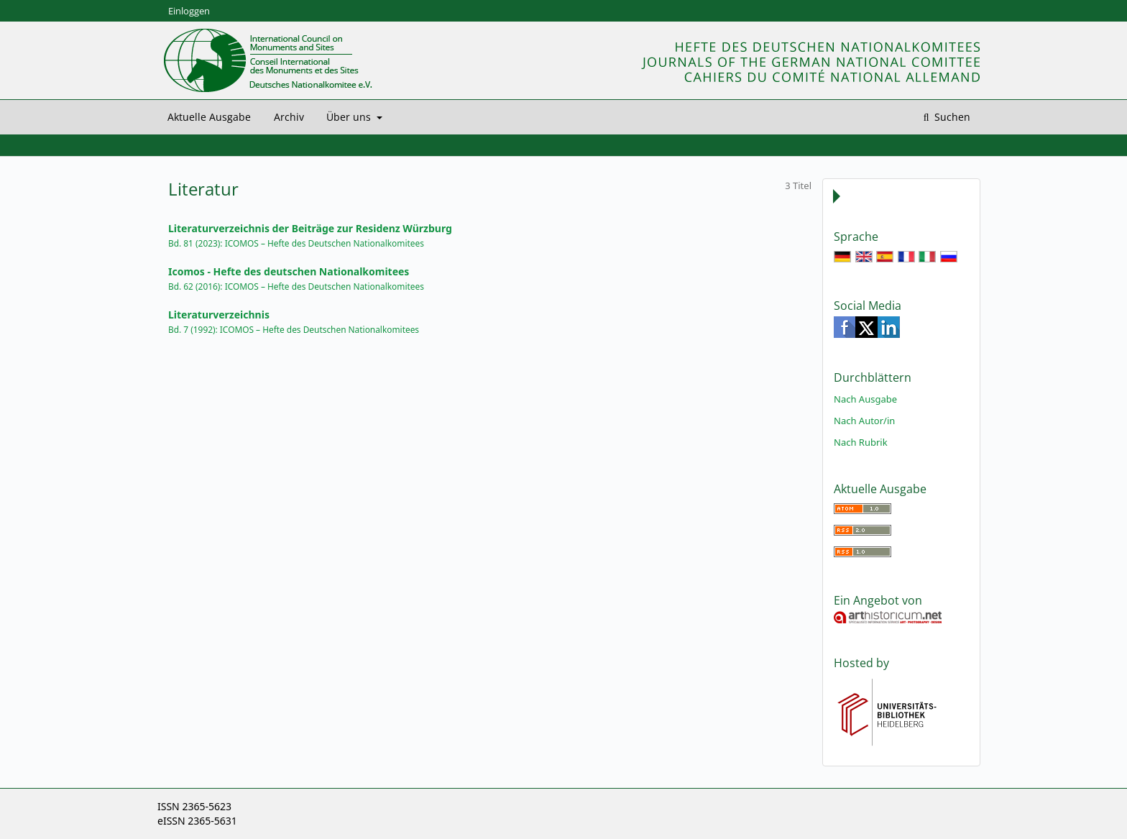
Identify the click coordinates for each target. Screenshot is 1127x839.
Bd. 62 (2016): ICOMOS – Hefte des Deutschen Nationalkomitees (296, 286)
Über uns (350, 117)
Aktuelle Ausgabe (209, 117)
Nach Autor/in (864, 420)
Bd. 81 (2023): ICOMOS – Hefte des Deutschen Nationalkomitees (296, 243)
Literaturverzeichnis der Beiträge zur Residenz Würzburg (310, 228)
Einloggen (189, 10)
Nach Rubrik (861, 442)
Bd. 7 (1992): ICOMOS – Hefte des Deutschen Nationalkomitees (293, 329)
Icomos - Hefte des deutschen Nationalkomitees (288, 271)
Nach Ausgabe (865, 399)
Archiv (289, 117)
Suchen (951, 117)
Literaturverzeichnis (219, 314)
